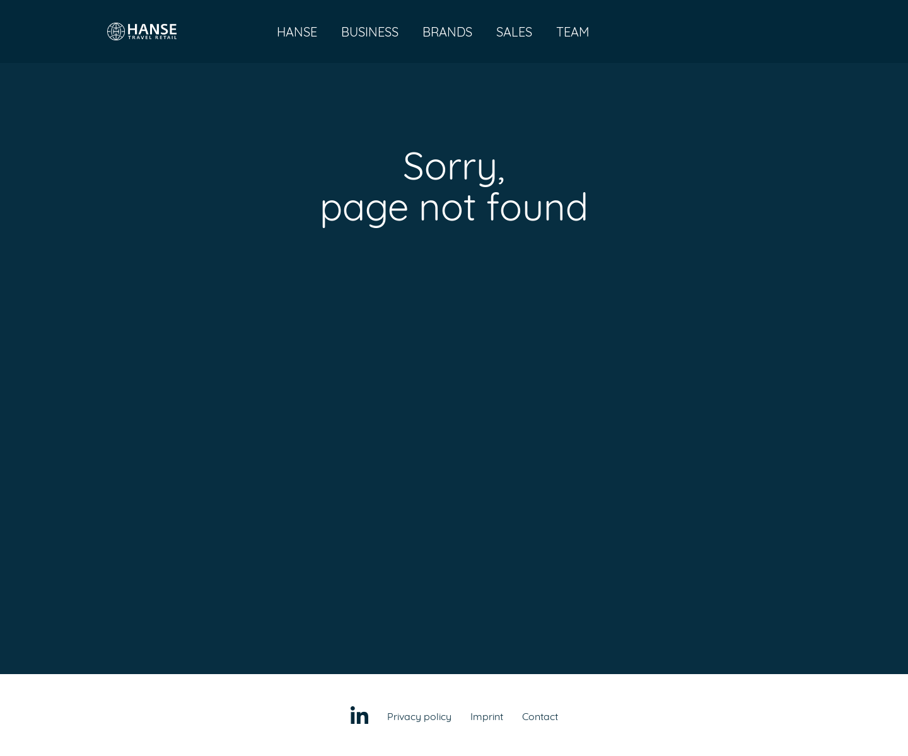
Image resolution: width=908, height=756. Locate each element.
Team (573, 32)
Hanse (297, 32)
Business (370, 32)
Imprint (486, 716)
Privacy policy (419, 716)
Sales (514, 32)
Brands (447, 32)
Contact (540, 716)
